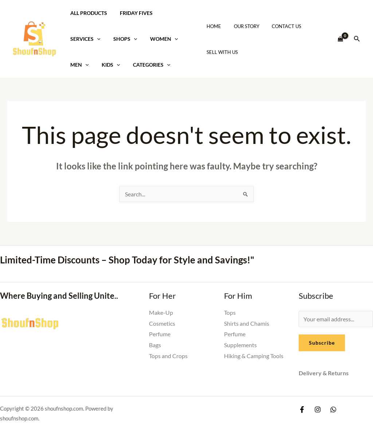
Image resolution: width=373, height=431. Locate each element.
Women (158, 39)
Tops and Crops (168, 355)
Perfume (159, 333)
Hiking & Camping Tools (253, 355)
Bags (155, 344)
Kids (107, 65)
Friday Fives (132, 13)
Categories (145, 65)
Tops (230, 312)
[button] (357, 38)
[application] (95, 39)
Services (84, 39)
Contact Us (279, 26)
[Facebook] (302, 409)
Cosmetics (162, 323)
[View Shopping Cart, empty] (340, 39)
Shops (122, 39)
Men (78, 65)
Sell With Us (221, 52)
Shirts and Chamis (246, 323)
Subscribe (322, 343)
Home (212, 26)
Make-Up (161, 312)
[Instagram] (317, 409)
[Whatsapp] (333, 409)
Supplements (240, 344)
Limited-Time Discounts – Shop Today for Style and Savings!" (127, 260)
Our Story (242, 26)
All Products (87, 13)
